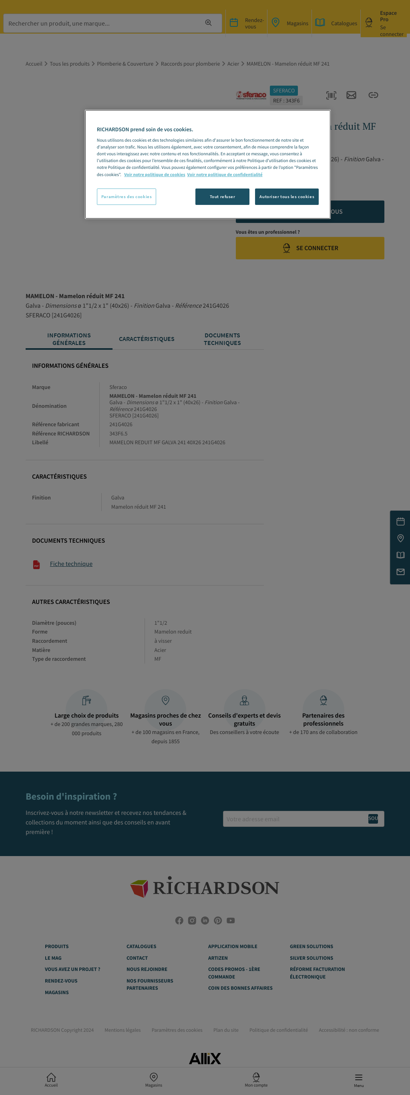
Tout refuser (222, 196)
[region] (208, 164)
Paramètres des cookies (126, 196)
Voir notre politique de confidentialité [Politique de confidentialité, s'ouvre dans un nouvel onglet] (225, 175)
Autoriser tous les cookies (286, 196)
